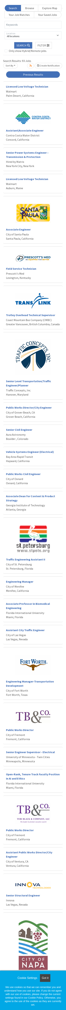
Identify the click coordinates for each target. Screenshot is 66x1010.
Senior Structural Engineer (23, 895)
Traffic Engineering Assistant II (25, 559)
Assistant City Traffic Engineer (25, 630)
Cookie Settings (27, 977)
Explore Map (49, 8)
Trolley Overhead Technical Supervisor (30, 315)
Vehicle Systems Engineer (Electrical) (30, 452)
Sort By (9, 65)
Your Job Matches (19, 15)
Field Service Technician (21, 268)
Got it (45, 977)
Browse (29, 8)
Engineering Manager (19, 581)
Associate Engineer (18, 229)
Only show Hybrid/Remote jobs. (28, 51)
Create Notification (48, 65)
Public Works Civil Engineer (23, 474)
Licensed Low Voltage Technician (27, 86)
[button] (43, 45)
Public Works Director (20, 730)
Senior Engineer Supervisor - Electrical (30, 752)
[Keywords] (33, 25)
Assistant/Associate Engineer (24, 130)
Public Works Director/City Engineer (29, 407)
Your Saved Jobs (47, 15)
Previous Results (33, 74)
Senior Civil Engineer (19, 429)
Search (13, 8)
